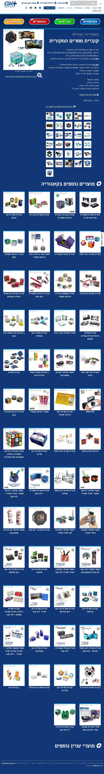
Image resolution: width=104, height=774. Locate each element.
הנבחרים (78, 7)
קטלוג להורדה (101, 239)
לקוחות (61, 7)
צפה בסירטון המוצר (89, 94)
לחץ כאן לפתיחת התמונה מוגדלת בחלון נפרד (23, 76)
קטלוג (69, 7)
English (97, 10)
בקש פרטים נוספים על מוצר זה (61, 106)
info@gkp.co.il (97, 765)
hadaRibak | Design (8, 763)
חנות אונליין (49, 7)
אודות (87, 7)
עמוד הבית (97, 7)
